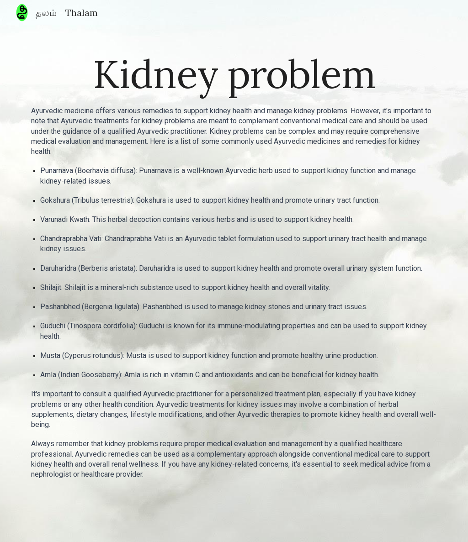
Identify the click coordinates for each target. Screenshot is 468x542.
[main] (234, 74)
